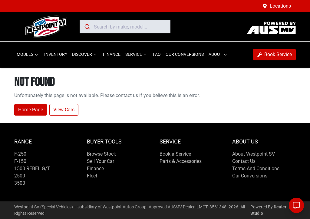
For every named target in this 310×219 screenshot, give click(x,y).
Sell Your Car (100, 161)
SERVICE (136, 55)
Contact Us (244, 161)
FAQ (157, 54)
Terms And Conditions (255, 168)
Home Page (30, 110)
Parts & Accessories (181, 161)
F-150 (20, 161)
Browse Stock (101, 154)
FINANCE (111, 54)
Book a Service (175, 154)
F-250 (20, 154)
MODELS (28, 55)
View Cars (63, 110)
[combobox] (125, 26)
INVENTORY (55, 54)
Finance (95, 168)
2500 (19, 176)
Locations (280, 6)
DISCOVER (85, 55)
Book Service (274, 54)
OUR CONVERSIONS (185, 54)
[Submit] (87, 26)
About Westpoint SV (253, 154)
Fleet (92, 176)
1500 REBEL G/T (32, 168)
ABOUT (218, 55)
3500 (19, 183)
